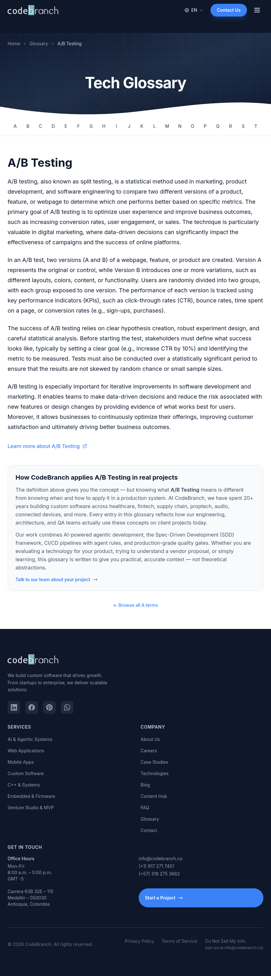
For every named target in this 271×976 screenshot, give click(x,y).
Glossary (38, 43)
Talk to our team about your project (57, 579)
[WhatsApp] (67, 707)
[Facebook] (31, 707)
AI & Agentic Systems (30, 739)
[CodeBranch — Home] (33, 10)
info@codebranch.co (160, 858)
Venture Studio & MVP (31, 807)
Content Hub (154, 796)
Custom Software (26, 773)
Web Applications (26, 750)
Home (14, 43)
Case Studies (154, 762)
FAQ (145, 807)
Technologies (154, 773)
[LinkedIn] (14, 707)
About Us (150, 739)
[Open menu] (257, 10)
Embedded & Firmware (31, 796)
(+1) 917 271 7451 (156, 866)
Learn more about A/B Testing (47, 446)
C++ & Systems (24, 784)
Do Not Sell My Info (234, 944)
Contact (149, 830)
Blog (145, 784)
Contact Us (229, 10)
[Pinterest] (49, 707)
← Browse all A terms (135, 605)
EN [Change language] (193, 10)
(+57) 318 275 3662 (159, 873)
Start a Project (164, 897)
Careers (149, 750)
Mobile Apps (21, 762)
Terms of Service (180, 941)
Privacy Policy (139, 941)
